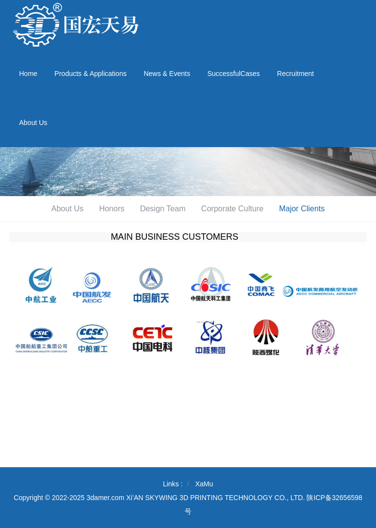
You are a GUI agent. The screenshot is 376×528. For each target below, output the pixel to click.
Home (28, 73)
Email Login (352, 5)
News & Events (166, 73)
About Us (33, 122)
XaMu (204, 484)
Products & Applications (90, 73)
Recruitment (295, 73)
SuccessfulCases (233, 73)
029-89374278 (335, 24)
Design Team (163, 208)
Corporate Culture (232, 208)
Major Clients (302, 208)
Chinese (315, 5)
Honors (111, 208)
